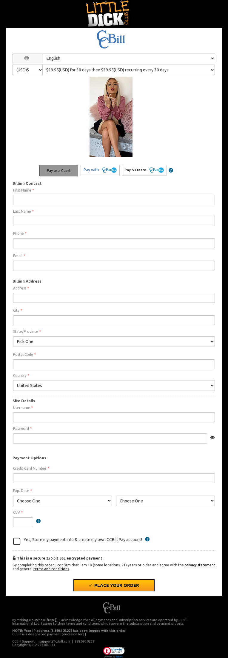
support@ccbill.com (54, 641)
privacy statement (200, 565)
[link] (114, 652)
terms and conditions (51, 569)
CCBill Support (23, 641)
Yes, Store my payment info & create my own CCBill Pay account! (83, 539)
